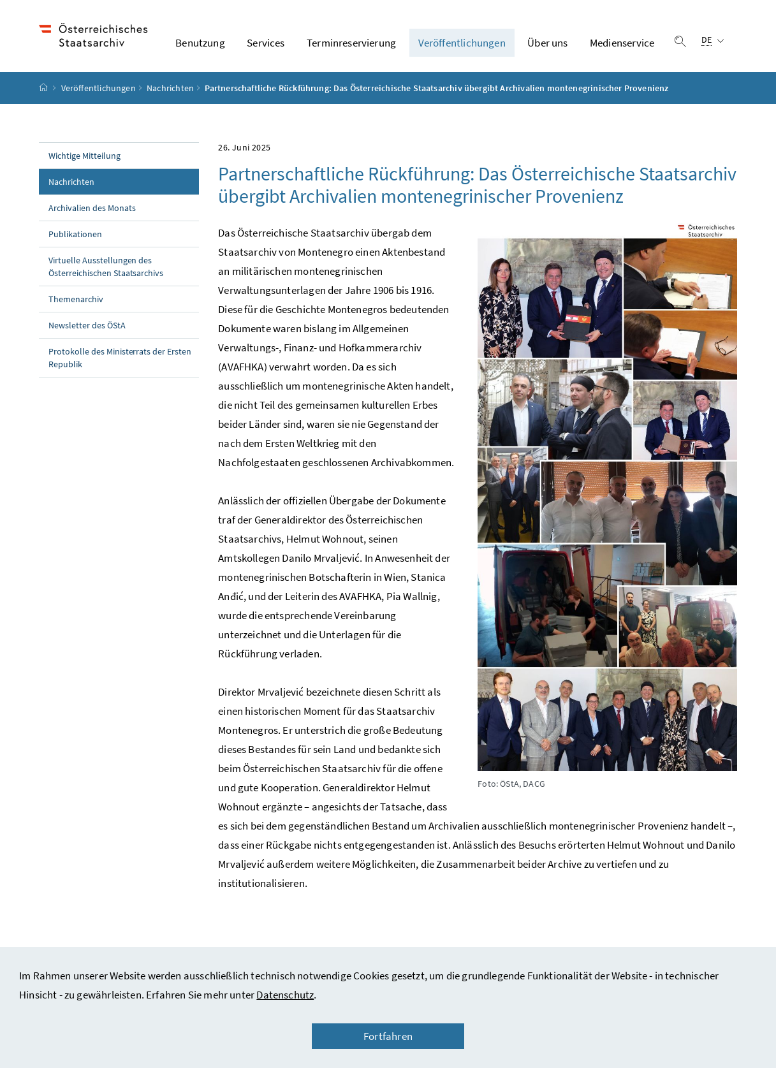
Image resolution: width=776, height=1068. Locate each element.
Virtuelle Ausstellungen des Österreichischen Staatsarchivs (106, 268)
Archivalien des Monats (92, 210)
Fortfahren (388, 1036)
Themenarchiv (75, 301)
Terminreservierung (351, 44)
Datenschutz (285, 995)
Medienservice (622, 44)
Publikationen (75, 236)
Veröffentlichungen (462, 44)
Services (265, 44)
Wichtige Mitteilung (84, 157)
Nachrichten (170, 90)
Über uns (547, 44)
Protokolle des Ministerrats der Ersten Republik (119, 359)
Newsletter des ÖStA (87, 327)
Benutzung (200, 44)
